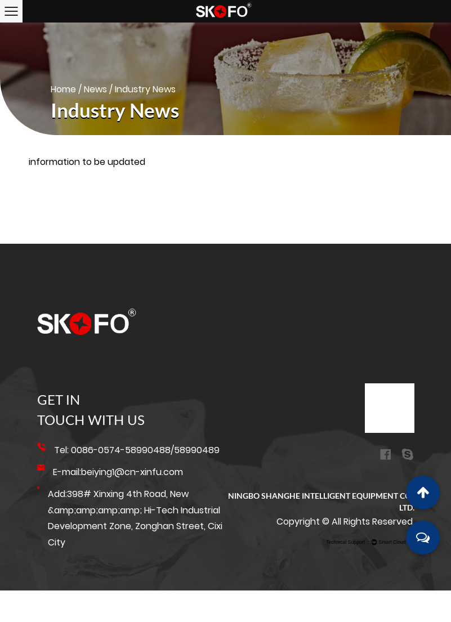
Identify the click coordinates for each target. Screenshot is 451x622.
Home (63, 89)
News (95, 89)
